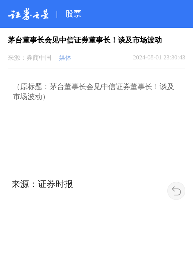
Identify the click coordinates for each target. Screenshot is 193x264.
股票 (73, 13)
